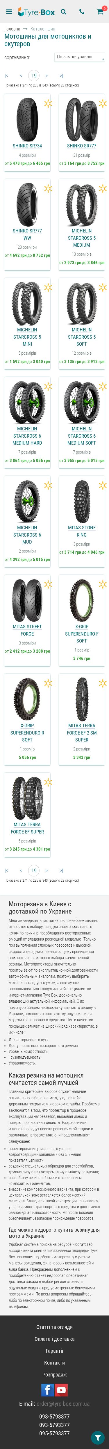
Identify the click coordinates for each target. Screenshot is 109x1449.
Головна (12, 29)
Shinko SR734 (27, 146)
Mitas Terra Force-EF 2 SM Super (82, 733)
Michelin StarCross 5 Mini (27, 337)
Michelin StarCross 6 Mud (27, 535)
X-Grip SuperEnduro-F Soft (82, 634)
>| (61, 76)
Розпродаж (54, 1375)
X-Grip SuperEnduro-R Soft (27, 733)
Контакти (54, 1363)
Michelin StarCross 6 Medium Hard (27, 436)
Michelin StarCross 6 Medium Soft (81, 436)
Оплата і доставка (55, 1339)
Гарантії (54, 1351)
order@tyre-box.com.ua (63, 1403)
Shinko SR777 (81, 146)
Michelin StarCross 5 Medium (82, 238)
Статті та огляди (54, 1327)
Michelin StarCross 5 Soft (82, 337)
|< (6, 76)
